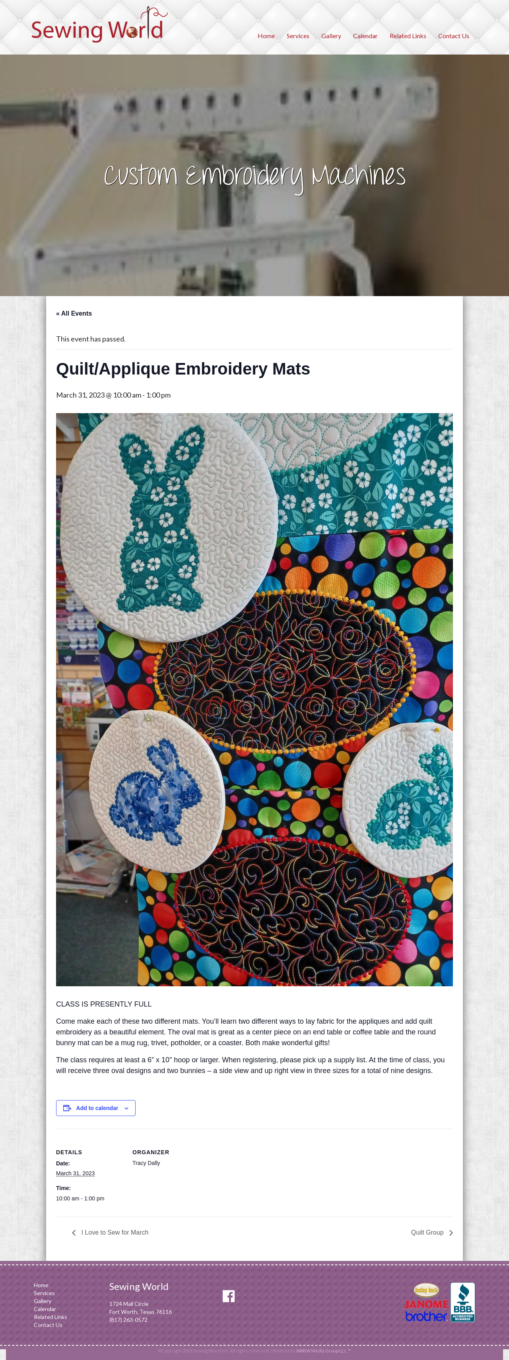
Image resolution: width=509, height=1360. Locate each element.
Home (266, 35)
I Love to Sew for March (114, 1232)
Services (298, 35)
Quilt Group (428, 1232)
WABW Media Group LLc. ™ (323, 1350)
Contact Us (453, 35)
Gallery (331, 35)
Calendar (365, 35)
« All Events (74, 313)
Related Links (408, 35)
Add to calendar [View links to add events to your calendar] (97, 1108)
